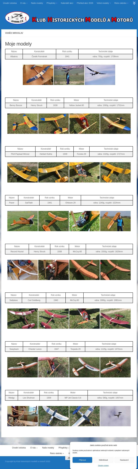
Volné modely (103, 3)
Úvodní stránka (10, 3)
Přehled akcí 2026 (85, 3)
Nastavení (124, 462)
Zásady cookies (103, 467)
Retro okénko (120, 3)
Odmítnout (103, 462)
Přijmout (82, 462)
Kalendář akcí (67, 3)
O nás (23, 3)
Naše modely (37, 3)
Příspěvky (51, 3)
